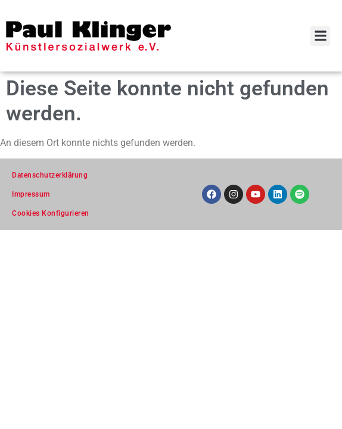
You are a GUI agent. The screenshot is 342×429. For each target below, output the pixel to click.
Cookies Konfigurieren (50, 213)
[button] (320, 36)
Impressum (31, 194)
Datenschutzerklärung (50, 175)
